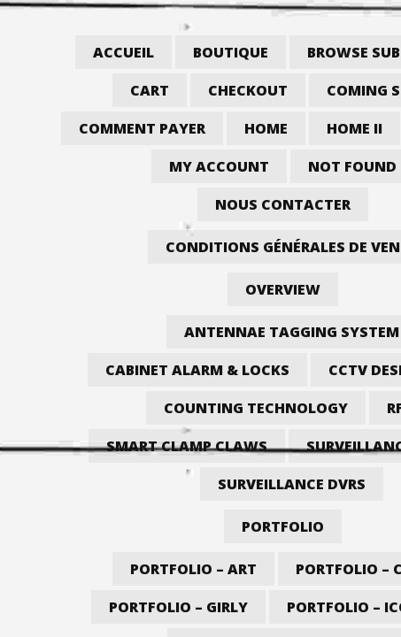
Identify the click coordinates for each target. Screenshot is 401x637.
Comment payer (142, 128)
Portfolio (283, 526)
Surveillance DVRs (292, 484)
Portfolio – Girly (178, 607)
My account (219, 166)
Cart (149, 90)
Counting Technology (256, 408)
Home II (354, 128)
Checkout (248, 90)
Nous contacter (283, 204)
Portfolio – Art (193, 569)
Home (266, 128)
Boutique (230, 52)
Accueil (123, 52)
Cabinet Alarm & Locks (197, 370)
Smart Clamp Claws (186, 446)
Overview (282, 289)
